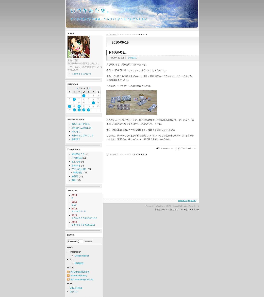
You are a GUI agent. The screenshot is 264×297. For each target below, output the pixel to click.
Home (113, 34)
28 (79, 110)
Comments (164, 148)
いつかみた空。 (132, 14)
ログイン (74, 291)
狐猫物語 (79, 263)
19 (69, 106)
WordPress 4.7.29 (163, 206)
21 (79, 106)
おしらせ (76, 161)
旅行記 (75, 176)
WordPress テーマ (192, 206)
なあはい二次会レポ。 (83, 128)
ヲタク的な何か (79, 169)
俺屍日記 (77, 172)
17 (93, 103)
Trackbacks (187, 148)
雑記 (74, 180)
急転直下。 (77, 139)
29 (84, 110)
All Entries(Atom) (79, 275)
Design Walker (82, 255)
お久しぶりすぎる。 (81, 124)
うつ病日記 (132, 58)
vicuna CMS (177, 206)
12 (95, 218)
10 (89, 218)
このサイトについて (81, 74)
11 (92, 218)
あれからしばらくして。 (84, 135)
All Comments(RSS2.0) (82, 279)
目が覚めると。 (118, 52)
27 (74, 110)
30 (89, 110)
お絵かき (76, 165)
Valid (76, 288)
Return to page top (187, 200)
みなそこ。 (77, 131)
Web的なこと (78, 154)
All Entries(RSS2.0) (80, 272)
